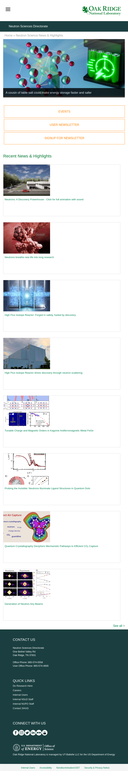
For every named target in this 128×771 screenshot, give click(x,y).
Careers (17, 690)
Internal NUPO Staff (23, 703)
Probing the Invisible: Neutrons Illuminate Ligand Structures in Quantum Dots (47, 488)
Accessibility (46, 768)
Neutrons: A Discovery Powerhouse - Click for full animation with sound (44, 199)
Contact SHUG (21, 708)
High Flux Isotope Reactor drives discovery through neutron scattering (43, 372)
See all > (119, 625)
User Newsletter (64, 124)
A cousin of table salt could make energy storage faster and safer (49, 92)
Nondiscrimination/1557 (68, 768)
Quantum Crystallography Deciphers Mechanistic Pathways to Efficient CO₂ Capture (51, 546)
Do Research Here (23, 685)
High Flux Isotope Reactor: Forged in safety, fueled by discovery (40, 315)
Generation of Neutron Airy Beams (24, 604)
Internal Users (20, 694)
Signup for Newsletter (64, 138)
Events (64, 111)
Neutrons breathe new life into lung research (29, 257)
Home (8, 35)
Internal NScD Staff (23, 699)
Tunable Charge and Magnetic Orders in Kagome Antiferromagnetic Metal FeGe (49, 430)
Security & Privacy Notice (97, 768)
